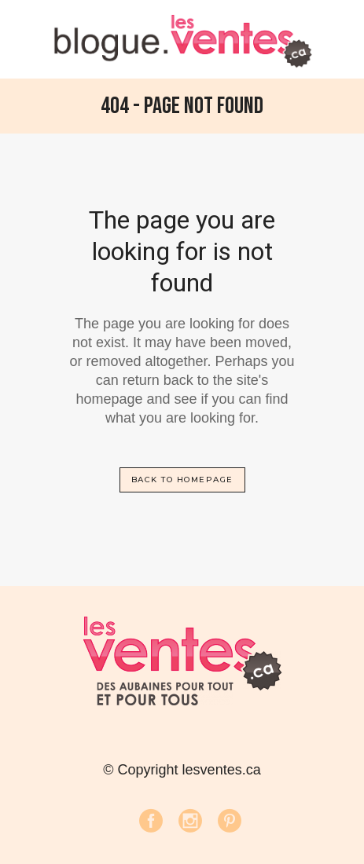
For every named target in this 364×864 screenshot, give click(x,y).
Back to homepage (182, 479)
